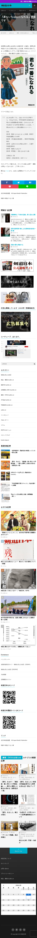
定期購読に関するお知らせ (8, 390)
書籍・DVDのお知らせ (7, 395)
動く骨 (10, 777)
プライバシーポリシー (7, 873)
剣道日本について (6, 858)
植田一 (11, 809)
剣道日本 (23, 934)
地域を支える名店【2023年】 (9, 669)
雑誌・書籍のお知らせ (7, 380)
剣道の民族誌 (28, 777)
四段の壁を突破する (17, 245)
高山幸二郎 (24, 808)
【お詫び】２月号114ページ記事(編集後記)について (27, 814)
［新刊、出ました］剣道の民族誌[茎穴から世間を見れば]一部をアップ (27, 784)
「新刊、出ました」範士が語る (9, 813)
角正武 (13, 832)
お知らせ (3, 10)
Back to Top (18, 851)
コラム (3, 425)
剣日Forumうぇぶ (6, 430)
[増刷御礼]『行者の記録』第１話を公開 (23, 214)
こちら (7, 171)
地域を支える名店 (6, 375)
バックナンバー (5, 659)
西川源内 (10, 808)
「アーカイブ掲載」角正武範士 (9, 836)
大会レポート (22, 10)
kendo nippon (5, 440)
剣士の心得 (29, 834)
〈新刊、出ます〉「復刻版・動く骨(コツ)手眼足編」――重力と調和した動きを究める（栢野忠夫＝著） (23, 463)
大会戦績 (3, 674)
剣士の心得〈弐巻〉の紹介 (27, 841)
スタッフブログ (5, 435)
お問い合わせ (5, 868)
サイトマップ (5, 863)
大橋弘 (22, 777)
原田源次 (25, 809)
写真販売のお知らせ (7, 405)
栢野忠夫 (5, 777)
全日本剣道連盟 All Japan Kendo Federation (14, 193)
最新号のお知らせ (6, 385)
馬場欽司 (23, 834)
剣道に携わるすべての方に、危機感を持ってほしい (15, 646)
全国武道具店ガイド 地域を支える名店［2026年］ (16, 664)
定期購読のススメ (6, 679)
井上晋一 (5, 808)
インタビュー (12, 10)
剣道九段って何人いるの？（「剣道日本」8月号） (15, 590)
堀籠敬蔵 (6, 809)
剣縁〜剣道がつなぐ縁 (7, 198)
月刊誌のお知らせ (6, 400)
